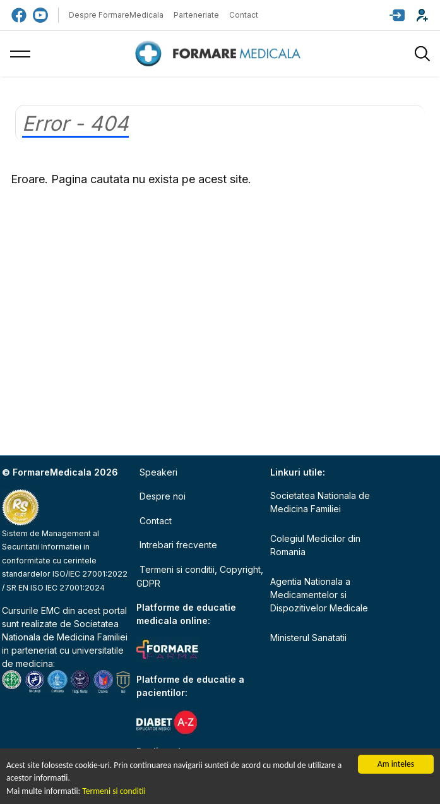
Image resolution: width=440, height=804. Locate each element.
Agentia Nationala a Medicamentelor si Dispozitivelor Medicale (319, 594)
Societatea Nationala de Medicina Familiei (320, 502)
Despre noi (163, 496)
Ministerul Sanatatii (308, 637)
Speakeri (158, 472)
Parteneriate (196, 15)
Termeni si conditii (113, 791)
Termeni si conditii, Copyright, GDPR (199, 576)
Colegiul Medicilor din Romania (315, 545)
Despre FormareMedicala (116, 15)
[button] (397, 15)
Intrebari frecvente (178, 544)
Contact (243, 15)
